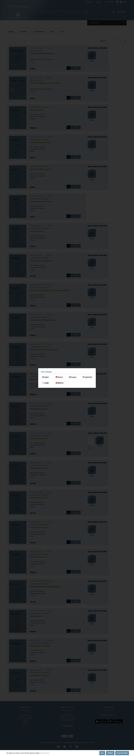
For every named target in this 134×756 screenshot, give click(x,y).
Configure (110, 753)
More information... (45, 753)
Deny (102, 753)
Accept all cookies (122, 753)
